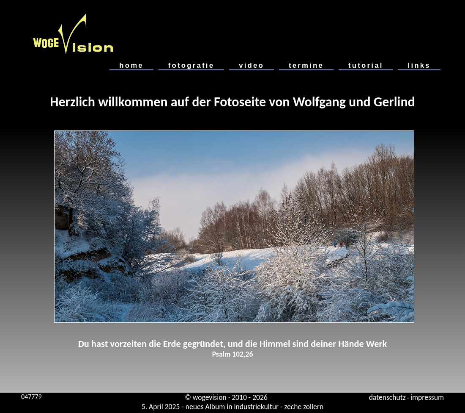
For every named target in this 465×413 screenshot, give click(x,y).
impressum (427, 397)
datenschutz (387, 397)
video (251, 65)
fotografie (191, 65)
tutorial (366, 65)
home (131, 65)
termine (306, 65)
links (419, 65)
